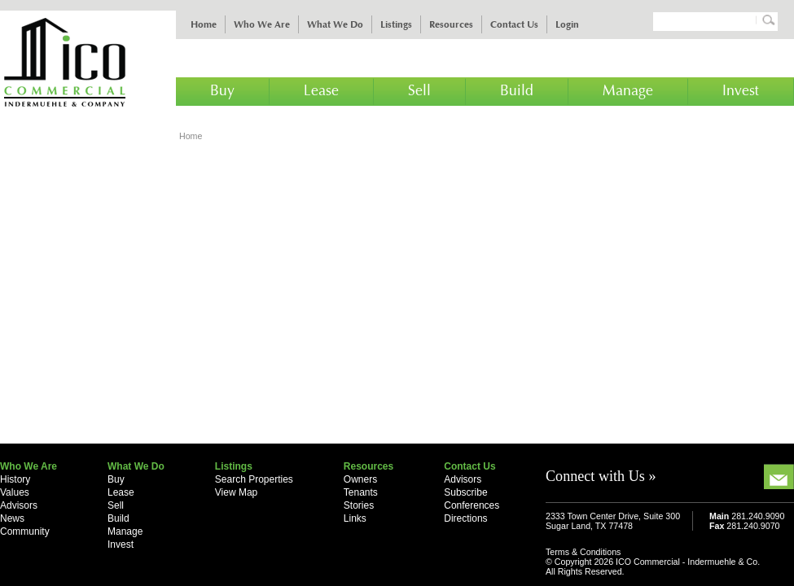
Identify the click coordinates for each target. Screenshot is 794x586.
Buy (222, 91)
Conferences (471, 505)
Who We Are (262, 24)
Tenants (361, 492)
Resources (451, 24)
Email (779, 476)
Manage (628, 91)
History (15, 479)
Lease (321, 91)
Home (204, 24)
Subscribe (465, 492)
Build (516, 91)
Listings (396, 24)
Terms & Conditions (583, 552)
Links (355, 518)
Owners (360, 479)
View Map (236, 492)
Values (14, 492)
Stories (359, 505)
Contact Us (514, 24)
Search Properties (254, 479)
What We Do (335, 24)
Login (567, 24)
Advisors (18, 505)
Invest (740, 91)
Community (25, 531)
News (12, 518)
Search (766, 20)
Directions (465, 518)
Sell (419, 91)
